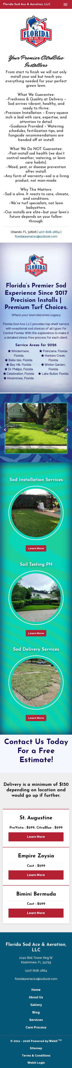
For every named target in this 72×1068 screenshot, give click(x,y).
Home (36, 990)
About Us (36, 997)
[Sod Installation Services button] (36, 513)
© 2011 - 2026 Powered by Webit (36, 1041)
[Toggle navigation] (65, 5)
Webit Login (36, 1062)
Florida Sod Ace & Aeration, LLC (26, 4)
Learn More (36, 837)
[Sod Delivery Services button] (36, 682)
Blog (36, 1012)
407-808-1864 (49, 232)
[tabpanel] (36, 430)
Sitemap (36, 1048)
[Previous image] (5, 430)
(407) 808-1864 (36, 970)
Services (36, 1020)
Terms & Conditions (36, 1055)
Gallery (36, 1005)
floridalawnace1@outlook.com (36, 236)
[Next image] (67, 430)
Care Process (36, 1027)
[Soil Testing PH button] (36, 598)
